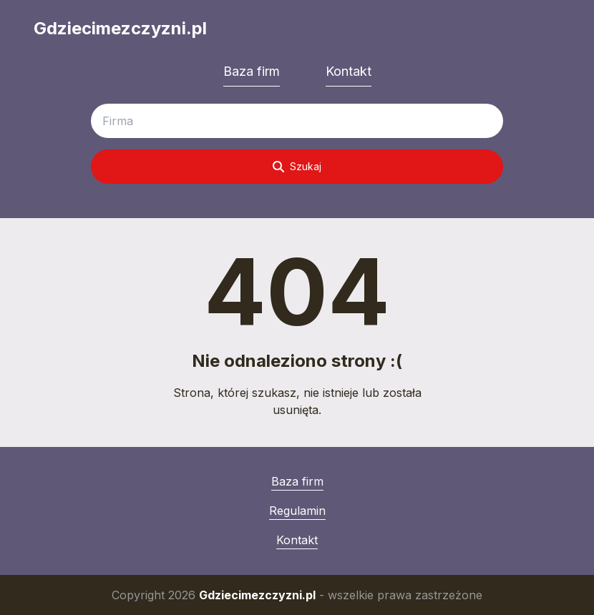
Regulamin (297, 510)
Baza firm (251, 71)
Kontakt (348, 71)
